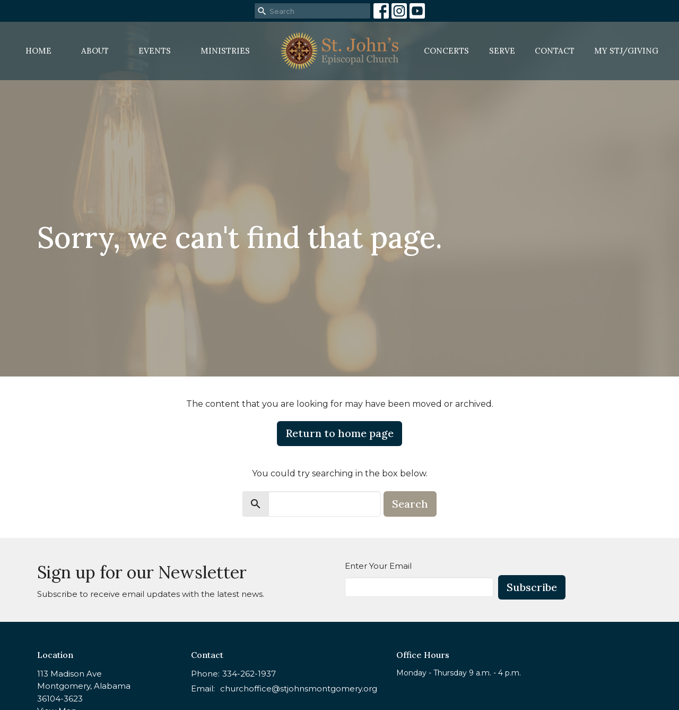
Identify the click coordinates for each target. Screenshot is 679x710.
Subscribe (532, 587)
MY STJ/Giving (626, 51)
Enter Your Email (378, 566)
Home (38, 51)
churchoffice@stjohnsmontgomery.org (298, 688)
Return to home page (339, 433)
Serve (502, 51)
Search (410, 503)
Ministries (225, 51)
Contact (554, 51)
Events (154, 51)
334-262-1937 (249, 674)
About (95, 51)
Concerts (446, 51)
